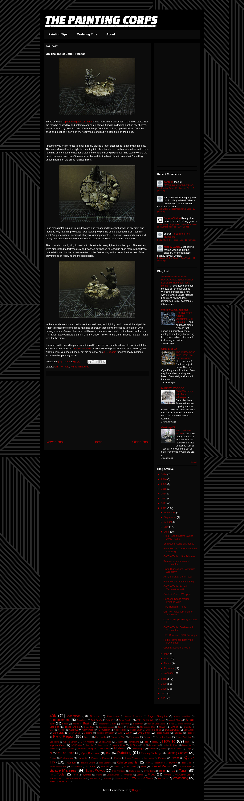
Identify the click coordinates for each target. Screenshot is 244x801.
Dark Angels (189, 730)
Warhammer (56, 778)
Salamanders (76, 767)
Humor (188, 742)
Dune (120, 733)
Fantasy (177, 732)
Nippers (164, 749)
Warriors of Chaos (142, 778)
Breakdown (131, 727)
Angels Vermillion (182, 716)
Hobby (155, 742)
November (170, 512)
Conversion (104, 729)
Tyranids (87, 774)
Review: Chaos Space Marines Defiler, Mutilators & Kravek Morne (177, 282)
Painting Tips (57, 34)
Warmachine (121, 778)
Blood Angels (72, 726)
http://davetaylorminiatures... (179, 185)
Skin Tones (130, 766)
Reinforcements (127, 762)
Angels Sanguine (158, 716)
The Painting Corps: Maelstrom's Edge (174, 188)
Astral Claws (175, 720)
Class (52, 730)
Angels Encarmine (133, 716)
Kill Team (134, 745)
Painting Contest (177, 753)
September (170, 517)
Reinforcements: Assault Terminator (176, 563)
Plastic (117, 758)
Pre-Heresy (149, 758)
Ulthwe (99, 775)
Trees (75, 774)
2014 (164, 493)
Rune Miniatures (83, 348)
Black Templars (184, 724)
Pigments (82, 758)
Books (120, 727)
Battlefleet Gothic (107, 723)
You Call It (64, 781)
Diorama (88, 733)
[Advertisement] (97, 408)
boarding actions (106, 727)
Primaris (162, 758)
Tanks (162, 770)
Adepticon (73, 716)
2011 (164, 508)
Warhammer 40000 (76, 778)
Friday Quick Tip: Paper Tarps (170, 240)
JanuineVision (172, 218)
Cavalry (163, 727)
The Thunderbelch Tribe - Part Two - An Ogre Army (185, 355)
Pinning (94, 758)
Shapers (105, 766)
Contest (73, 729)
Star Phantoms (118, 771)
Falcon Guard (162, 733)
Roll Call (186, 762)
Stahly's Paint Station (173, 276)
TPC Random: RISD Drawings (180, 635)
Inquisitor (90, 745)
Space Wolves (95, 770)
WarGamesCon (183, 774)
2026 (164, 474)
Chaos (174, 726)
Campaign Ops (147, 727)
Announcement (60, 719)
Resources (159, 762)
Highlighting (133, 741)
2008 (164, 688)
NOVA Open (176, 749)
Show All (193, 462)
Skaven (116, 767)
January (169, 673)
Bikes (171, 724)
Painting (124, 752)
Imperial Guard (58, 745)
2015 (164, 488)
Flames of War (118, 737)
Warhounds (95, 778)
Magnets (186, 745)
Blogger (136, 790)
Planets (106, 758)
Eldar (129, 732)
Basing (87, 723)
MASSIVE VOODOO (172, 388)
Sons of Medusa (161, 766)
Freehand (148, 737)
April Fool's (96, 720)
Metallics (105, 748)
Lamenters (154, 745)
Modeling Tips (87, 34)
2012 (164, 503)
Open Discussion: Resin (176, 647)
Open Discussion (90, 753)
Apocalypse (82, 720)
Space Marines (63, 770)
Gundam (120, 742)
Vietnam (167, 775)
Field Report (64, 736)
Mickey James (172, 246)
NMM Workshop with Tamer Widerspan (184, 394)
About (110, 34)
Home (98, 442)
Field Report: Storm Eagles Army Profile (178, 537)
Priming (175, 757)
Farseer (190, 733)
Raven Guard (88, 762)
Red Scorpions (106, 763)
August (168, 522)
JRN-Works (110, 352)
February (169, 668)
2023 (164, 484)
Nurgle (189, 749)
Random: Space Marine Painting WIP (176, 600)
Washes (162, 778)
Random (71, 762)
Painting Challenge (151, 753)
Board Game (90, 727)
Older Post (140, 442)
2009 (164, 683)
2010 (164, 679)
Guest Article (105, 741)
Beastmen (138, 723)
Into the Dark (118, 745)
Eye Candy (144, 732)
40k (53, 715)
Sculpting (91, 766)
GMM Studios (169, 348)
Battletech (125, 724)
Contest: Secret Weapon (176, 594)
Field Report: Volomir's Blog (178, 581)
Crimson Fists (120, 730)
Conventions (88, 729)
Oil (51, 753)
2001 (164, 698)
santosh (168, 181)
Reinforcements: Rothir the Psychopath (178, 641)
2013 (164, 498)
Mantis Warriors (68, 749)
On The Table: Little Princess (179, 556)
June (167, 531)
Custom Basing (153, 729)
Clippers (61, 730)
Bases (65, 723)
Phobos (53, 758)
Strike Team (149, 771)
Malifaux (53, 749)
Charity (187, 727)
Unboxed (128, 775)
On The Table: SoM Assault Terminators (178, 629)
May (166, 653)
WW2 (52, 781)
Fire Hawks (101, 737)
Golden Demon (70, 742)
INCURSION (76, 745)
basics (75, 723)
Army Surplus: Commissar (177, 576)
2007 (164, 693)
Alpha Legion (113, 716)
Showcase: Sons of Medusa (178, 543)
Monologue (138, 748)
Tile (51, 775)
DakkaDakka (172, 729)
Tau (173, 771)
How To (168, 741)
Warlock (107, 778)
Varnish (140, 775)
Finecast (88, 737)
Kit (144, 745)
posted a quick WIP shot (78, 121)
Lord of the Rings (170, 745)
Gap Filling (54, 742)
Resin (147, 763)
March (168, 663)
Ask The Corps (144, 720)
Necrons (152, 748)
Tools (60, 774)
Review (173, 762)
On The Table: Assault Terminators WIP (175, 588)
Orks (108, 753)
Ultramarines (113, 774)
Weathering (180, 778)
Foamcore (134, 737)
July (166, 526)
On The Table (62, 366)
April (167, 658)
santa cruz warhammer (174, 309)
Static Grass (134, 771)
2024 (164, 479)
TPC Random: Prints (174, 606)
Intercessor (103, 745)
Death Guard (74, 733)
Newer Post (55, 442)
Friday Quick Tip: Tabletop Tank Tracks (174, 258)
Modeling (120, 748)
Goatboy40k (168, 427)
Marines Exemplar (87, 748)
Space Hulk (185, 766)
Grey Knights (87, 741)
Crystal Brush (136, 730)
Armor (109, 720)
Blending (54, 726)
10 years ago (183, 227)
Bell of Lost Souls (156, 723)
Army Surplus (125, 720)
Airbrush (94, 716)
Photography (66, 758)
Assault (162, 720)
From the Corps (163, 737)
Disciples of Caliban (105, 733)
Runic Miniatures (80, 366)
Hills (146, 741)
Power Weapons (132, 758)
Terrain (183, 770)
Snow (143, 766)
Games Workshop (183, 737)
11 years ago (190, 240)
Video (152, 774)
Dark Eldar (58, 732)
